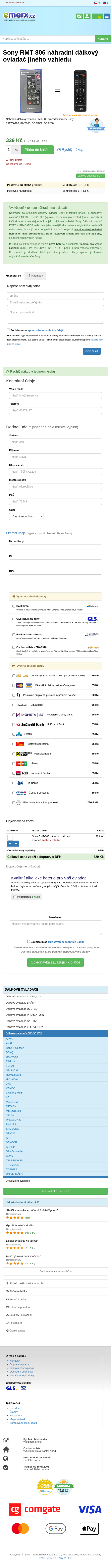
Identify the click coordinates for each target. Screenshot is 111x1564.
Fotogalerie (14, 1323)
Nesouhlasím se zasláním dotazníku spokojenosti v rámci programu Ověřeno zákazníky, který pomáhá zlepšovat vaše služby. (55, 949)
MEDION (11, 1106)
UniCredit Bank (55, 724)
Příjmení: (14, 450)
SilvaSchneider (14, 1151)
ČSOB (55, 734)
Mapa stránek (18, 1419)
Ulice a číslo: (17, 465)
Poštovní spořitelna (55, 744)
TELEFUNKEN (14, 1160)
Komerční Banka (55, 773)
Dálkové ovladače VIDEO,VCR (24, 1033)
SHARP (10, 1146)
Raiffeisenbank (55, 754)
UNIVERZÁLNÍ (14, 1173)
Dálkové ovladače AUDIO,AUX (23, 996)
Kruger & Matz (14, 1092)
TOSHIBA (11, 1169)
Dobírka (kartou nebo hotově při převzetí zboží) (55, 676)
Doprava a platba (19, 1364)
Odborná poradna (18, 1307)
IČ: (11, 556)
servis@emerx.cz (16, 3)
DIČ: (12, 571)
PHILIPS (11, 1124)
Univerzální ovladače (18, 1180)
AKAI (9, 1043)
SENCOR (11, 1142)
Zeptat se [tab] (13, 275)
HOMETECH (13, 1074)
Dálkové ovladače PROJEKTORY (25, 1014)
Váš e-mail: (16, 389)
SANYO (10, 1133)
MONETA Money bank (55, 715)
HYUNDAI (12, 1079)
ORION (10, 1115)
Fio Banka (55, 783)
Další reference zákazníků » (55, 1271)
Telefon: (14, 403)
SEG (8, 1137)
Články (14, 1411)
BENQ (9, 1052)
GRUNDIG (12, 1070)
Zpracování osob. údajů (23, 1422)
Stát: (12, 509)
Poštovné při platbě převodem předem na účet (55, 695)
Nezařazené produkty (22, 1375)
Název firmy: (17, 541)
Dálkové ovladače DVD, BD (21, 1008)
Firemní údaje (39, 533)
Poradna (15, 1408)
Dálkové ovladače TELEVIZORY (24, 1026)
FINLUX (10, 1061)
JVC (8, 1083)
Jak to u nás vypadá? (22, 1368)
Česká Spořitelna (55, 793)
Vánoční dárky (16, 1299)
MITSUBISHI (13, 1110)
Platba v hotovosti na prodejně (55, 803)
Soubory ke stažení (19, 1315)
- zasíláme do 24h (25, 1283)
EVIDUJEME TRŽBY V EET (55, 1558)
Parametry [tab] (35, 275)
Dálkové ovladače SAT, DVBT (23, 1020)
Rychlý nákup (70, 149)
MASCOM (12, 1101)
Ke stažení (16, 1415)
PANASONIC (13, 1119)
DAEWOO (12, 1056)
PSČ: (12, 494)
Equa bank (55, 705)
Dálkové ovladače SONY (91, 175)
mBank (55, 763)
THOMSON (12, 1164)
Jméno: (13, 435)
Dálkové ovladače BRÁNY (21, 1002)
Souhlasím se (35, 330)
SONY (9, 1155)
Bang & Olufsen (15, 1047)
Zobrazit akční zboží (55, 1191)
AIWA (9, 1038)
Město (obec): (17, 479)
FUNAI (10, 1065)
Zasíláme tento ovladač (80, 115)
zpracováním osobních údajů (46, 330)
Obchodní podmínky (21, 1371)
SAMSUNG (12, 1128)
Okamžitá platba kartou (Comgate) (55, 685)
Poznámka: (55, 917)
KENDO (10, 1088)
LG (7, 1097)
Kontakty (15, 1360)
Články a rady (15, 1330)
